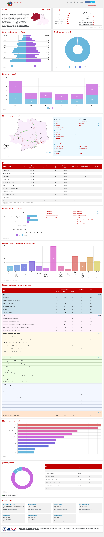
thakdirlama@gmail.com (62, 509)
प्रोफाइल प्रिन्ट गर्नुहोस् (78, 2)
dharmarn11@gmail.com (87, 509)
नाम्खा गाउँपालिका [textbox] (92, 5)
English (69, 2)
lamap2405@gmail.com (36, 509)
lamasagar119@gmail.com (11, 520)
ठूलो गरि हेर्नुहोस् (48, 152)
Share (87, 2)
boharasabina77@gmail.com (37, 520)
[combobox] (92, 6)
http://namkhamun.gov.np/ (11, 509)
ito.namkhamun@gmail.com (62, 520)
